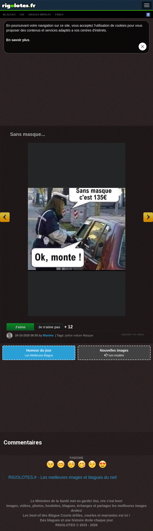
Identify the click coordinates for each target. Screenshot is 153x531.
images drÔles (39, 14)
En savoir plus (17, 40)
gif (22, 14)
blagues (9, 14)
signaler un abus (132, 334)
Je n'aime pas (49, 327)
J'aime (20, 327)
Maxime (48, 335)
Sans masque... (27, 134)
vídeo (59, 14)
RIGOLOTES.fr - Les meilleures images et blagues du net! (62, 477)
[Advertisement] (76, 90)
